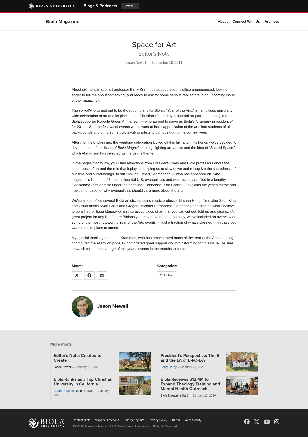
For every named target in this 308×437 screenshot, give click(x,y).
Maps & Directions (107, 420)
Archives (272, 21)
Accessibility (193, 420)
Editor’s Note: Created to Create (77, 358)
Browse (130, 6)
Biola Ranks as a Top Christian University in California (83, 382)
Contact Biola (81, 420)
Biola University (55, 6)
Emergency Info (133, 420)
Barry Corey (169, 367)
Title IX (176, 420)
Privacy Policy (158, 420)
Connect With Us (246, 21)
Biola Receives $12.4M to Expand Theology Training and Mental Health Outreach (190, 384)
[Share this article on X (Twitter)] (77, 275)
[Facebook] (247, 422)
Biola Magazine (62, 21)
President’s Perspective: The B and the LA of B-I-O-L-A (190, 358)
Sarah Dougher (64, 390)
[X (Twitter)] (256, 422)
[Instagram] (276, 422)
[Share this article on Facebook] (89, 275)
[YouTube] (267, 422)
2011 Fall (166, 275)
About (223, 21)
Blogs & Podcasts (100, 6)
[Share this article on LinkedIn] (102, 275)
